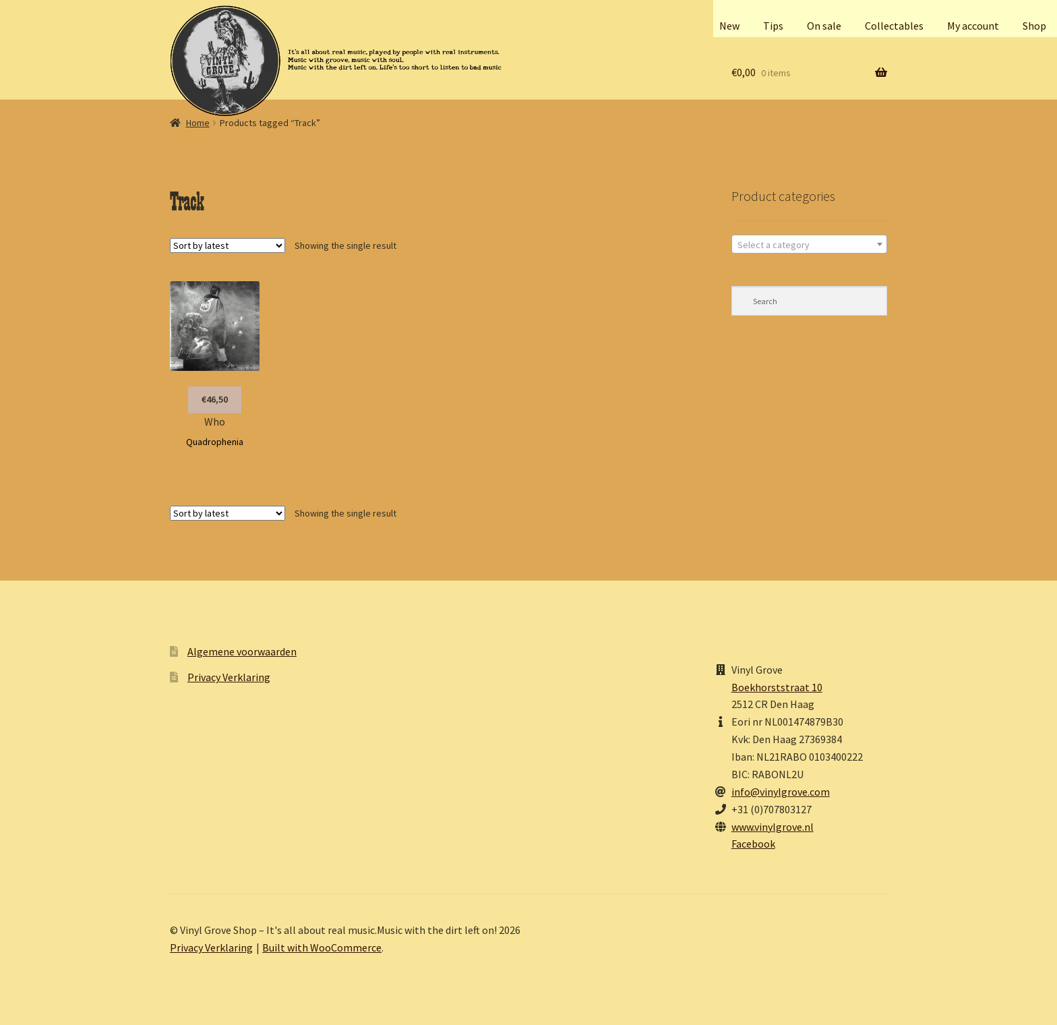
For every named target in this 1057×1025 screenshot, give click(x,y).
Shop (1034, 25)
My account (973, 25)
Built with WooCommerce (322, 947)
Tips (773, 25)
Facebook (753, 843)
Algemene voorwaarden (242, 651)
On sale (824, 25)
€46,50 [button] (215, 399)
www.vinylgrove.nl (772, 826)
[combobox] (809, 244)
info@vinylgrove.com (780, 791)
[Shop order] (227, 245)
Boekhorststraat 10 (776, 687)
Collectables (894, 25)
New (729, 25)
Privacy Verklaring (228, 677)
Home (198, 123)
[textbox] (809, 244)
